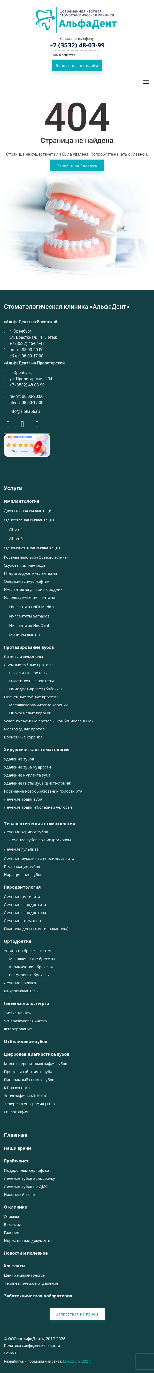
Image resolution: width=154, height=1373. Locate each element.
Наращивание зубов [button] (23, 874)
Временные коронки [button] (23, 737)
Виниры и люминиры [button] (23, 656)
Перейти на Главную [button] (77, 165)
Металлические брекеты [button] (32, 958)
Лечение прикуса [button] (20, 982)
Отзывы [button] (11, 1216)
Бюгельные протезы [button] (28, 672)
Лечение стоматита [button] (22, 920)
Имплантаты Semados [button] (29, 616)
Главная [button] (16, 1135)
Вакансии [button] (12, 1224)
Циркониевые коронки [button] (30, 712)
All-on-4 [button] (16, 529)
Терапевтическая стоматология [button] (39, 823)
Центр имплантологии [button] (24, 1275)
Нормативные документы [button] (28, 1240)
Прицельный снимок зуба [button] (28, 1071)
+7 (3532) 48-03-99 (77, 45)
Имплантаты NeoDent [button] (29, 625)
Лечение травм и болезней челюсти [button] (38, 807)
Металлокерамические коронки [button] (38, 704)
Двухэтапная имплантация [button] (28, 510)
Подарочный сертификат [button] (27, 1170)
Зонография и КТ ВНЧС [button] (25, 1095)
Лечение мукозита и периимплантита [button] (39, 858)
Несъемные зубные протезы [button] (31, 696)
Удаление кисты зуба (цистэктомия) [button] (37, 783)
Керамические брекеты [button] (31, 966)
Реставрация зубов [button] (22, 866)
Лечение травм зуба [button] (23, 799)
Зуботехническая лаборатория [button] (38, 1296)
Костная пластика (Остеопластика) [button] (36, 557)
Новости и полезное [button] (26, 1253)
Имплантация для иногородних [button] (33, 589)
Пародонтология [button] (22, 887)
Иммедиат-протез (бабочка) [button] (35, 688)
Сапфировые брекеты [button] (29, 974)
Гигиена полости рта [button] (27, 1003)
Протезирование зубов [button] (29, 647)
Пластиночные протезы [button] (31, 680)
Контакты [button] (14, 1266)
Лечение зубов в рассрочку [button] (29, 1178)
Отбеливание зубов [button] (25, 1041)
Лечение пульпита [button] (21, 849)
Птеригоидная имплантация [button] (30, 573)
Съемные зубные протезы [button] (28, 664)
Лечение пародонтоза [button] (25, 912)
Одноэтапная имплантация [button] (29, 519)
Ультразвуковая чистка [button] (25, 1020)
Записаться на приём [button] (77, 65)
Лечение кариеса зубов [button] (26, 831)
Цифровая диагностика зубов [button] (36, 1054)
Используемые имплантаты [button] (29, 597)
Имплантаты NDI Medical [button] (32, 606)
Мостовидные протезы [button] (25, 729)
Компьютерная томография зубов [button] (35, 1063)
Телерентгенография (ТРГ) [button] (29, 1103)
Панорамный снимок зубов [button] (29, 1079)
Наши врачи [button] (17, 1148)
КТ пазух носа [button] (17, 1087)
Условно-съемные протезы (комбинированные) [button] (48, 720)
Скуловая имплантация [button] (25, 565)
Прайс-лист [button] (16, 1161)
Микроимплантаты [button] (21, 990)
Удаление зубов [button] (19, 759)
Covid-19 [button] (11, 1353)
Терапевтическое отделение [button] (31, 1283)
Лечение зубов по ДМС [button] (26, 1186)
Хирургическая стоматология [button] (37, 749)
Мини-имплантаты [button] (26, 634)
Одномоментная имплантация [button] (32, 547)
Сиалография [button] (16, 1111)
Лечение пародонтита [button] (25, 904)
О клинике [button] (15, 1207)
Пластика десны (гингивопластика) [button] (36, 928)
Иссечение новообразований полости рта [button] (43, 791)
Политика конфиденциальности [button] (32, 1345)
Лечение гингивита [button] (22, 896)
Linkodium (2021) (77, 1361)
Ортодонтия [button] (17, 941)
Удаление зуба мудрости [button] (27, 767)
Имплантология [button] (21, 501)
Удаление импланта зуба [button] (27, 775)
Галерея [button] (11, 1232)
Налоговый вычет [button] (20, 1194)
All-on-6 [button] (16, 538)
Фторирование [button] (18, 1028)
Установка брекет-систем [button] (27, 950)
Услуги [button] (13, 488)
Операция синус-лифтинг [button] (27, 581)
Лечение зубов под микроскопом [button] (40, 839)
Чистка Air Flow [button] (18, 1012)
